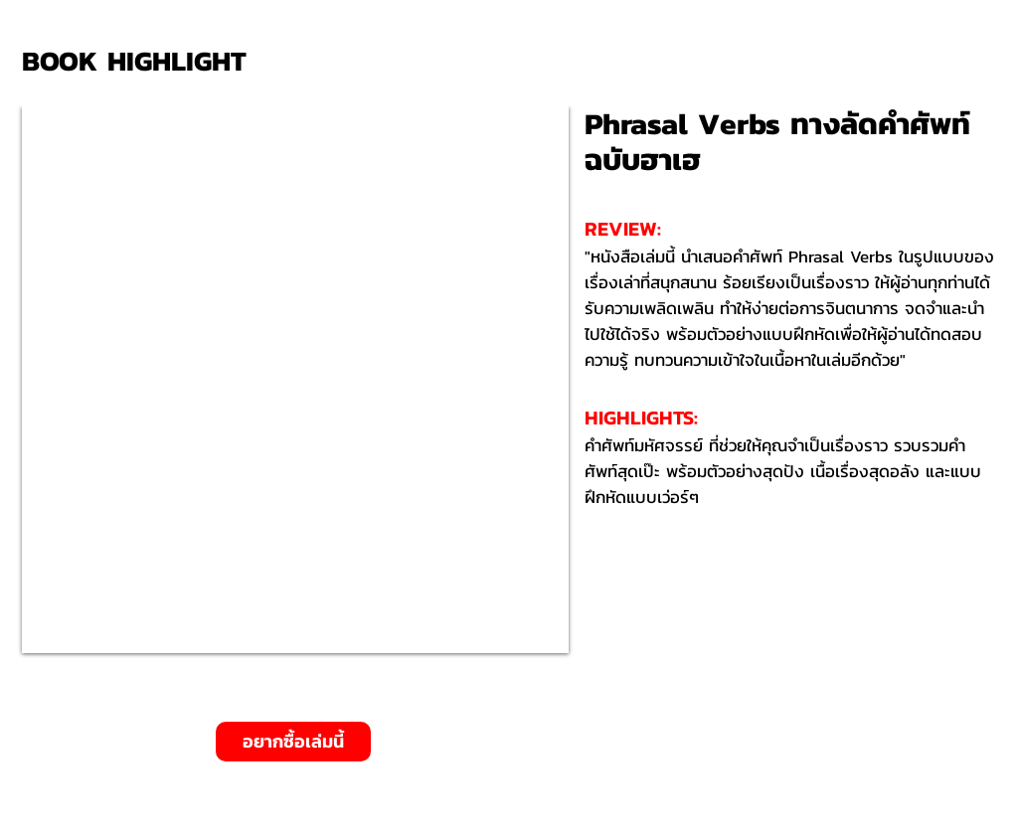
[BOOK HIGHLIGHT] (141, 61)
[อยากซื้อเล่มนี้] (293, 741)
